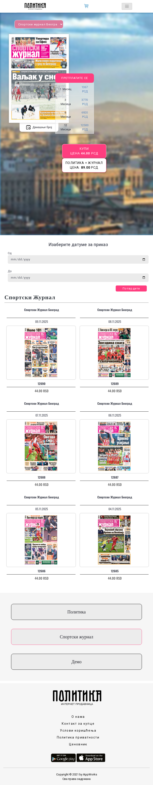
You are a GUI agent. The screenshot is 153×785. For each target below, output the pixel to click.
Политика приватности (78, 737)
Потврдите (131, 288)
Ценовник (78, 744)
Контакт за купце (78, 723)
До (10, 271)
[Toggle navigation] (127, 6)
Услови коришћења (78, 730)
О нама (78, 716)
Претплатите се (74, 78)
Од (10, 253)
